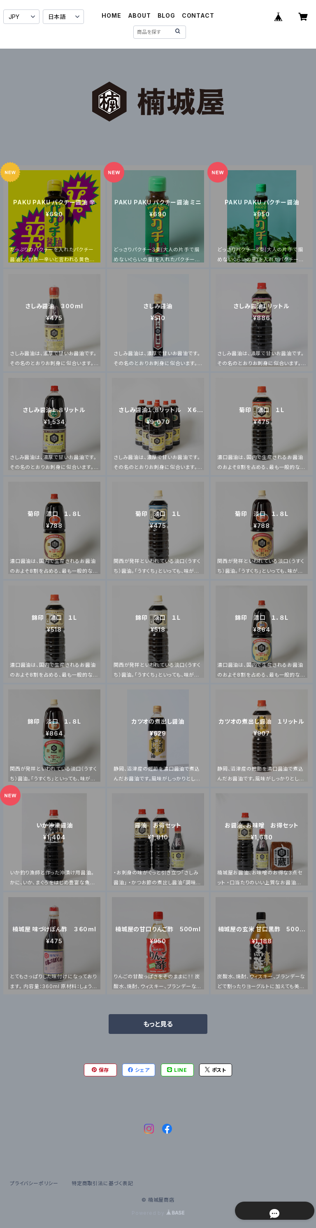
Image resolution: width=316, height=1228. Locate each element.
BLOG (166, 15)
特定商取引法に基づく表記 (102, 1183)
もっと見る (158, 1024)
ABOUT (139, 15)
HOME (111, 15)
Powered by (158, 1213)
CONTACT (198, 15)
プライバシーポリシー (34, 1183)
